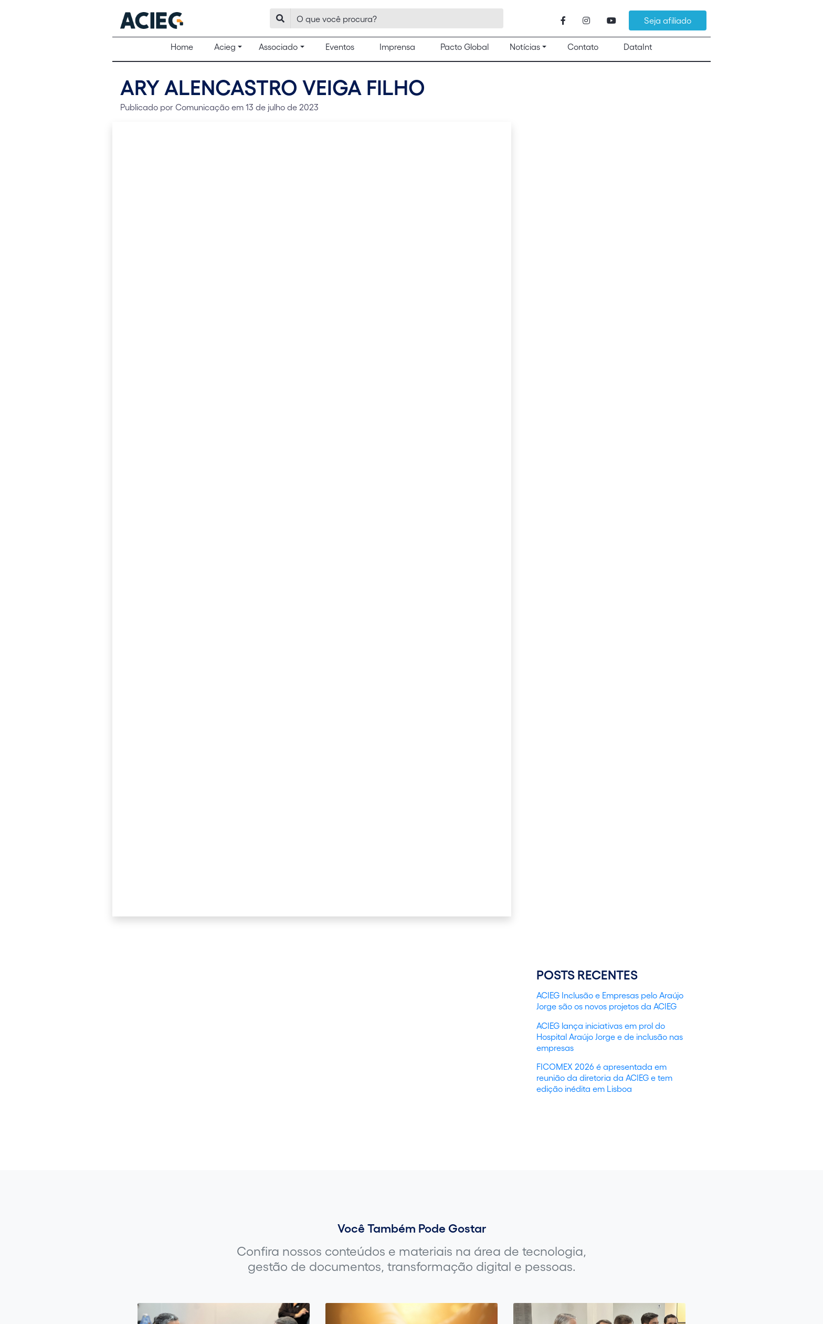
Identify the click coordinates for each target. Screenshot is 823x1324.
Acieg (225, 46)
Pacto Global (464, 46)
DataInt (638, 46)
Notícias (525, 46)
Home (186, 46)
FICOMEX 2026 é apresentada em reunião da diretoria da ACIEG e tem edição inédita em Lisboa (604, 1077)
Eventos (339, 46)
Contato (582, 46)
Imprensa (397, 46)
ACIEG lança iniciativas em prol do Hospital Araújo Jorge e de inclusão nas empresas (609, 1036)
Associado (278, 46)
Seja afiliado (667, 20)
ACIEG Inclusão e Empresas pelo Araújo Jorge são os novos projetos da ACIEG (609, 1000)
